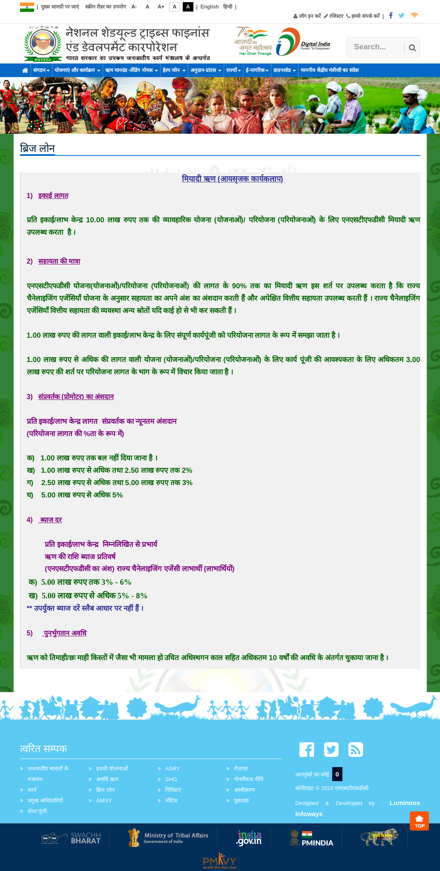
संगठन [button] (41, 70)
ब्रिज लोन (105, 790)
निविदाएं (173, 790)
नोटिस (171, 800)
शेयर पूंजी (37, 811)
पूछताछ (241, 800)
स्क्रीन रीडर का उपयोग (105, 7)
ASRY (172, 768)
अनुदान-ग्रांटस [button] (205, 70)
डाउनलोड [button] (284, 70)
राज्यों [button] (233, 70)
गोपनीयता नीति (248, 779)
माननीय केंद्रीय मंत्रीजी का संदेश (329, 70)
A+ (161, 7)
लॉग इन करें (307, 16)
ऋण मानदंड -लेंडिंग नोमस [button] (131, 70)
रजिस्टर (333, 16)
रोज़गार (241, 768)
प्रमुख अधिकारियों (45, 800)
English (210, 7)
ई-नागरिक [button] (257, 70)
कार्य (32, 790)
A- (134, 7)
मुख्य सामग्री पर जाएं (60, 7)
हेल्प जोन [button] (174, 70)
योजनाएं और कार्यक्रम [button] (78, 70)
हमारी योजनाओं (112, 768)
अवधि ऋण (107, 779)
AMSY (104, 800)
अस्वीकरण (244, 790)
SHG (171, 779)
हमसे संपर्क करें (363, 16)
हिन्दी (227, 7)
